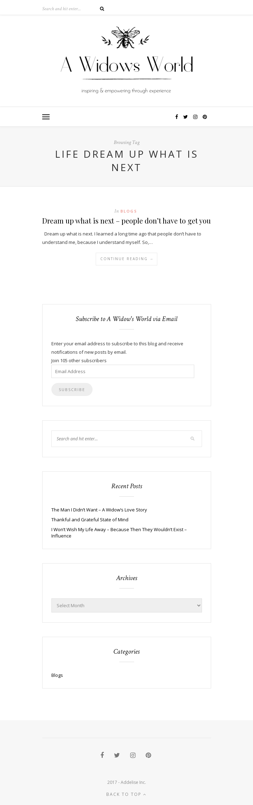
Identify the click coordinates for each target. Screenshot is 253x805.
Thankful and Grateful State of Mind (89, 519)
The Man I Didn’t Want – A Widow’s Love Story (99, 510)
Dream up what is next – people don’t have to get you (126, 220)
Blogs (128, 211)
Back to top (126, 794)
